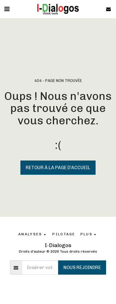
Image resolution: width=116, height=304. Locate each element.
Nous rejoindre (82, 267)
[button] (7, 9)
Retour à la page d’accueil (58, 167)
